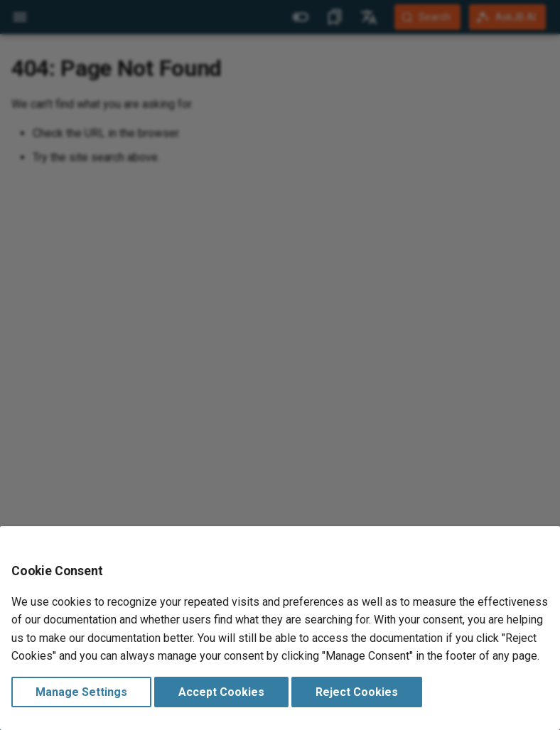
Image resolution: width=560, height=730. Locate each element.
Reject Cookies (357, 692)
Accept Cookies (221, 692)
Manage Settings (81, 692)
